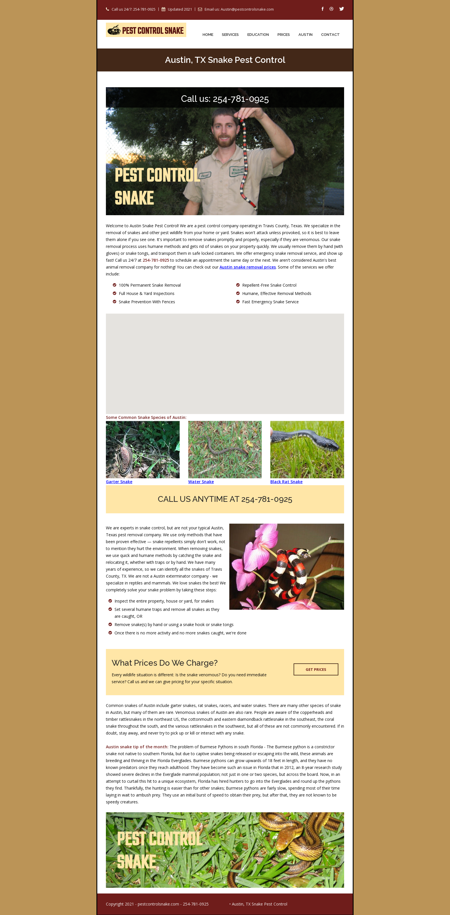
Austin (305, 34)
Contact (330, 34)
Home (208, 34)
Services (230, 34)
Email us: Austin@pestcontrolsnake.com (239, 9)
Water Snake (201, 482)
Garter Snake (119, 482)
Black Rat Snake (286, 482)
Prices (284, 34)
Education (258, 34)
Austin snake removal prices (248, 267)
